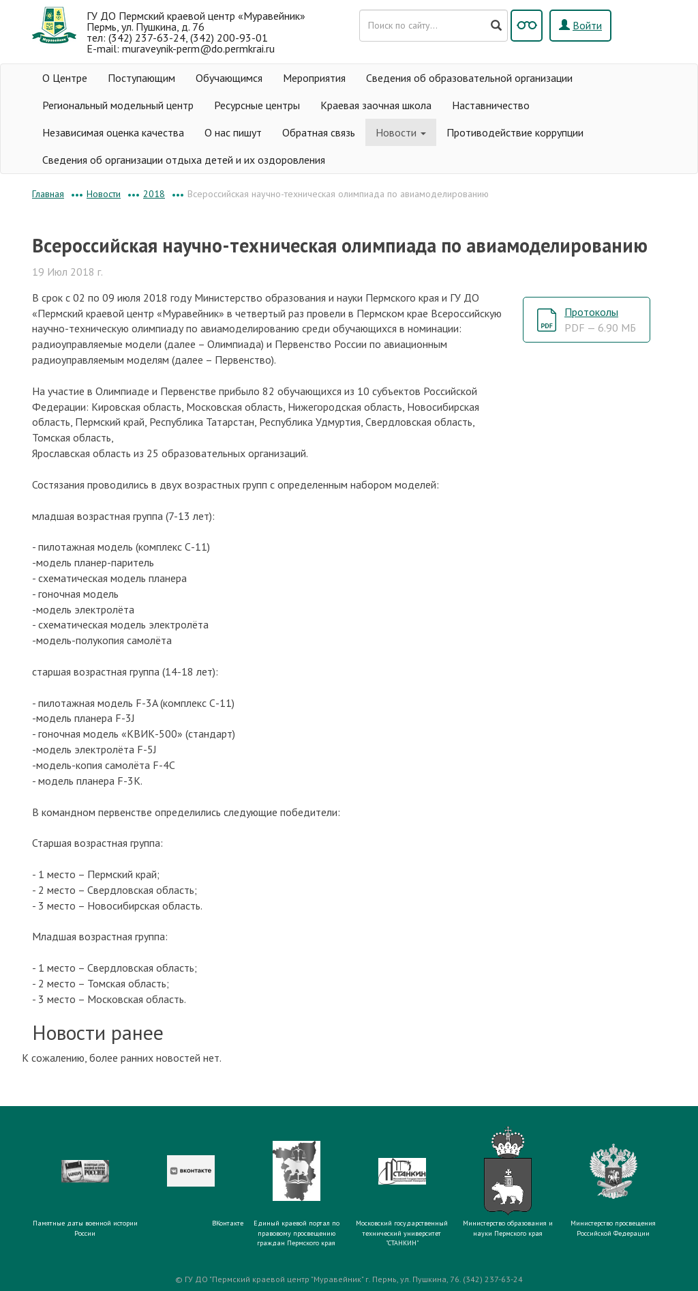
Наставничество (491, 105)
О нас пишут (233, 132)
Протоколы (600, 319)
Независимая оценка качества (113, 132)
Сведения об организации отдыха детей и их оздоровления (183, 159)
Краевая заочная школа (375, 105)
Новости (401, 132)
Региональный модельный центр (118, 105)
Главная (48, 194)
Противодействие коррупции (514, 132)
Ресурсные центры (257, 105)
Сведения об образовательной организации (469, 78)
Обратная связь (318, 132)
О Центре (64, 78)
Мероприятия (314, 78)
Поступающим (141, 78)
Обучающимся (229, 78)
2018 (154, 194)
